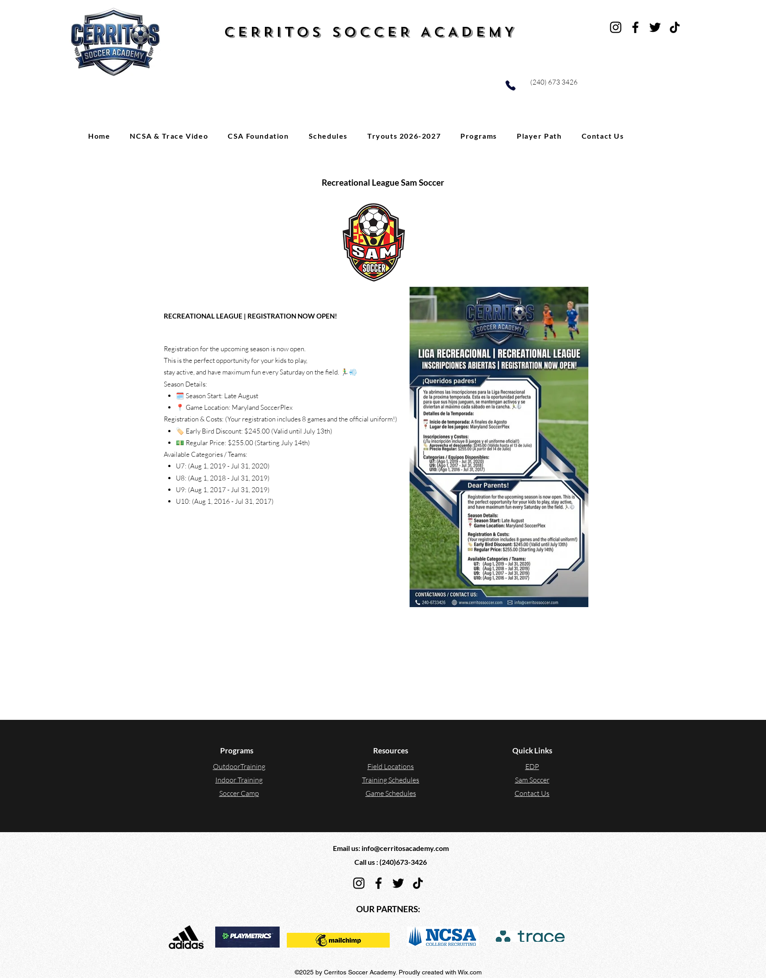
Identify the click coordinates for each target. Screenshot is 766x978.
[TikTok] (674, 27)
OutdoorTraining (239, 766)
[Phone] (510, 85)
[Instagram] (615, 27)
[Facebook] (635, 27)
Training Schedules (390, 779)
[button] (478, 135)
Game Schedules (391, 793)
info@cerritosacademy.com (405, 848)
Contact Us (532, 793)
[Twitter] (655, 27)
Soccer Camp (239, 793)
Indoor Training (239, 779)
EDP (532, 766)
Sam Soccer (532, 779)
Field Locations (390, 766)
